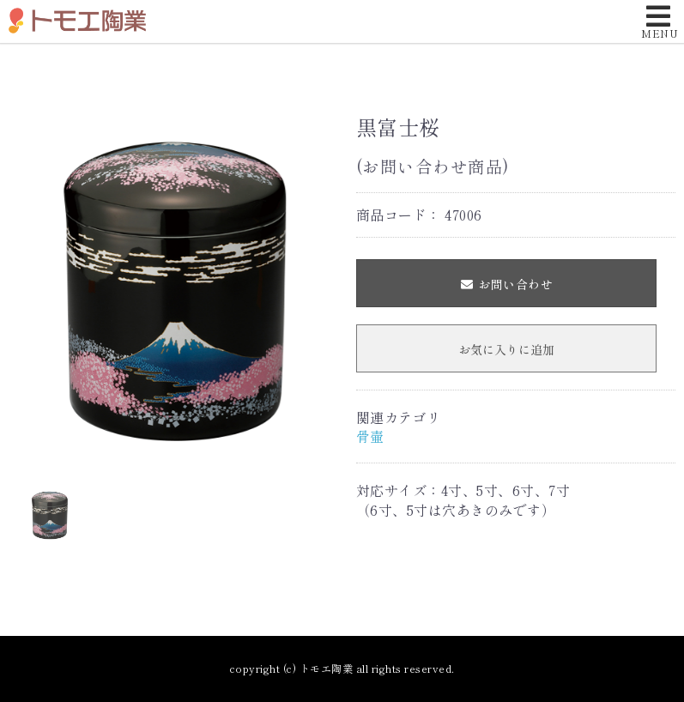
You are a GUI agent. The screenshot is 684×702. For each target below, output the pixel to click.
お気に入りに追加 (506, 349)
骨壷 (370, 436)
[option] (175, 286)
